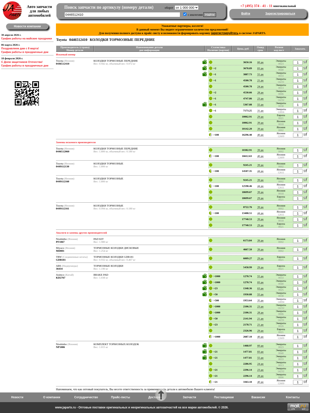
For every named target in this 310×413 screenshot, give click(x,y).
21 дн (260, 80)
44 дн (260, 171)
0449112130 (62, 166)
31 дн (260, 110)
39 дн (260, 122)
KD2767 (60, 277)
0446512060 (62, 151)
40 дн (260, 134)
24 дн (260, 86)
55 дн (260, 74)
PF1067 (60, 241)
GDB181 (61, 259)
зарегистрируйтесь (225, 33)
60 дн (260, 62)
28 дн (260, 92)
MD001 (60, 250)
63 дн (260, 288)
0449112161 (62, 208)
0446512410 (62, 63)
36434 (59, 268)
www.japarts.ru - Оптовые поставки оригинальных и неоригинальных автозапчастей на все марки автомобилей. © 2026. (141, 407)
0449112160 (62, 181)
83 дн (260, 68)
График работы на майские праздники (26, 38)
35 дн (260, 300)
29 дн (260, 116)
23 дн (260, 98)
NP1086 (60, 347)
